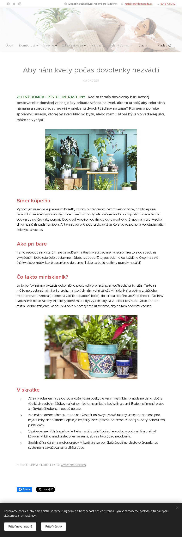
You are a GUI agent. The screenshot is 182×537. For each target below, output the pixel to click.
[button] (166, 45)
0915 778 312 (168, 3)
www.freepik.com (73, 465)
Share (24, 489)
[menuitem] (9, 45)
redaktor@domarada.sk (138, 3)
